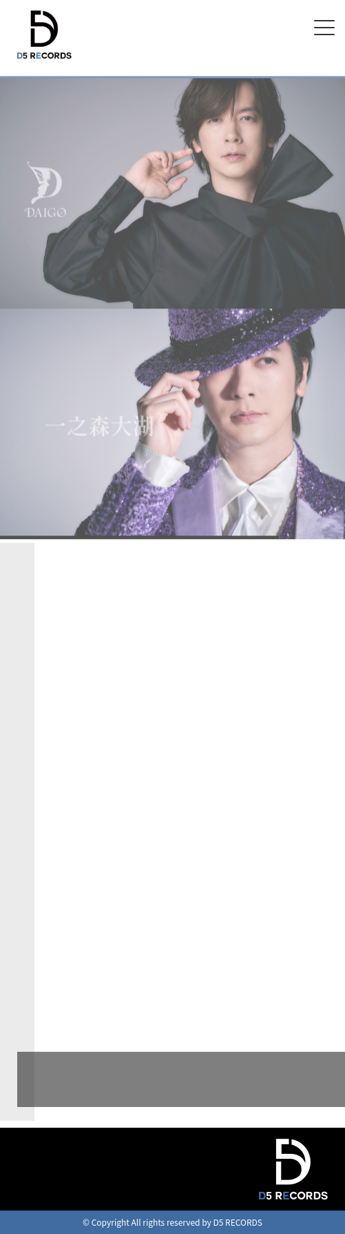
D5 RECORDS (39, 60)
